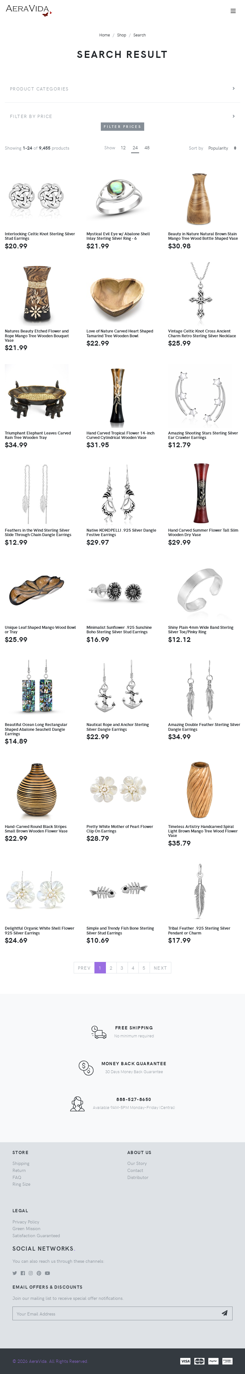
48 (147, 147)
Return (19, 1170)
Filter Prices (122, 126)
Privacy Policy (25, 1221)
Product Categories (39, 88)
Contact (135, 1170)
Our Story (137, 1163)
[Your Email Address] (115, 1313)
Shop (121, 34)
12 (123, 147)
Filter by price (31, 116)
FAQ (16, 1177)
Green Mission (26, 1228)
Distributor (137, 1177)
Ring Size (21, 1184)
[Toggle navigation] (233, 11)
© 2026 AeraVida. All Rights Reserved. (50, 1361)
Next (160, 967)
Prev (84, 967)
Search (139, 34)
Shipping (20, 1163)
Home (104, 34)
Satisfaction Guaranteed (36, 1235)
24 (135, 147)
